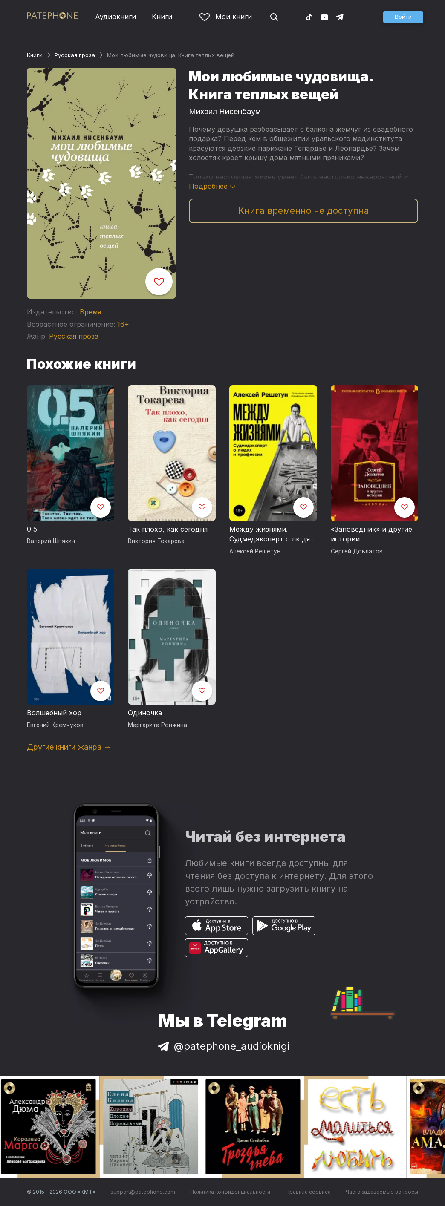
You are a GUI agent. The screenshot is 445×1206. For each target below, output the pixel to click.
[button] (403, 17)
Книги (162, 16)
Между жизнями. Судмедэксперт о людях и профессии (271, 534)
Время (90, 312)
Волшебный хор (54, 712)
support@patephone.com (142, 1192)
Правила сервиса (308, 1192)
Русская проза (75, 55)
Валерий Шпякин (51, 541)
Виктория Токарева (156, 541)
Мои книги (225, 16)
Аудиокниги (115, 16)
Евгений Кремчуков (55, 725)
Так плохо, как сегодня (168, 529)
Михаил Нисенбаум (225, 111)
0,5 (32, 529)
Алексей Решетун (254, 551)
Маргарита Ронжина (157, 725)
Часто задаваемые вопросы (382, 1192)
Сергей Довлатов (357, 551)
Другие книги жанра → (69, 747)
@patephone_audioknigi (222, 1046)
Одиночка (145, 712)
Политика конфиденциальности (230, 1192)
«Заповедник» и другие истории (371, 534)
